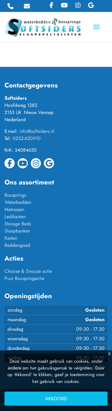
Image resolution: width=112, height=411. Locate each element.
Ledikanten (15, 216)
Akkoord (56, 398)
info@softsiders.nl (36, 131)
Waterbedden (17, 202)
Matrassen (14, 209)
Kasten (10, 238)
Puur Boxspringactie (24, 278)
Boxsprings (15, 195)
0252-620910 (27, 138)
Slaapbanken (17, 230)
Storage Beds (17, 223)
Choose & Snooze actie (28, 271)
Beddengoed (17, 245)
